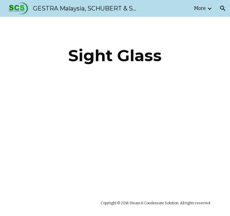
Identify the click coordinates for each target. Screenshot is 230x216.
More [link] (200, 8)
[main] (114, 55)
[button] (223, 8)
